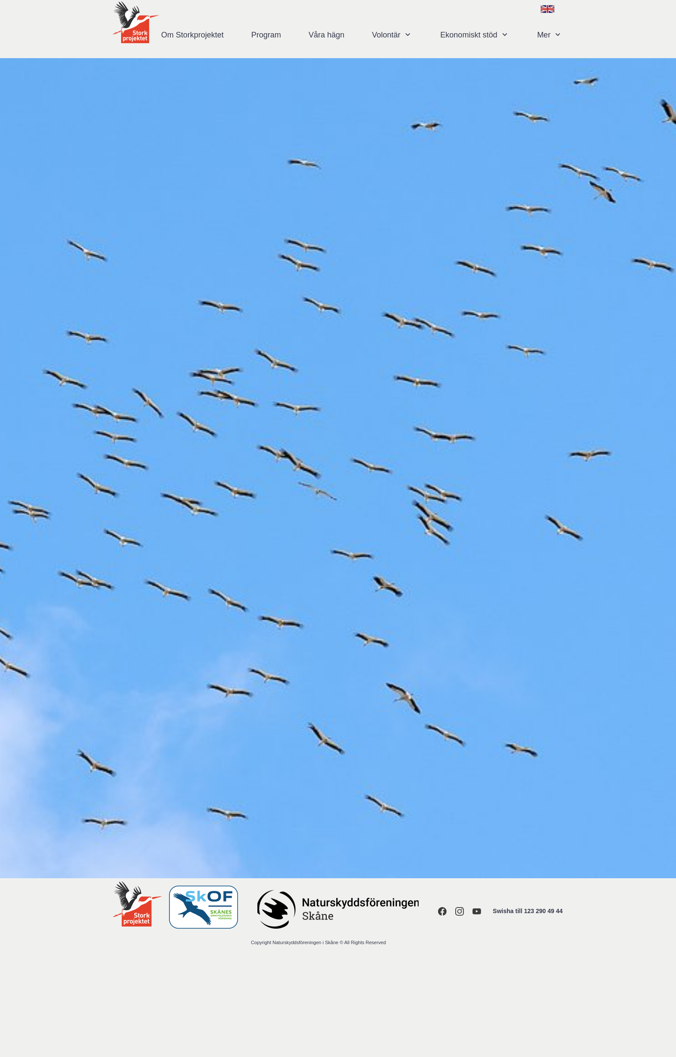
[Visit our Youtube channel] (477, 911)
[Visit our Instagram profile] (459, 911)
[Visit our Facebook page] (442, 911)
